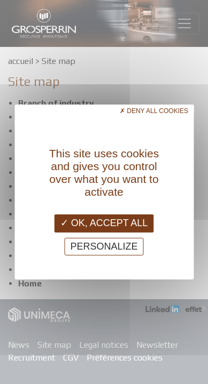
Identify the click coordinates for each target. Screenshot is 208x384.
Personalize (103, 246)
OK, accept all (104, 223)
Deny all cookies (154, 111)
